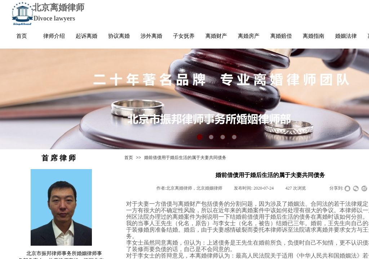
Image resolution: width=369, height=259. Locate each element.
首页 (128, 157)
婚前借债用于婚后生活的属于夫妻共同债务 (185, 157)
